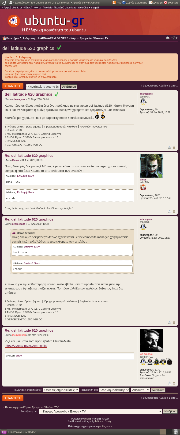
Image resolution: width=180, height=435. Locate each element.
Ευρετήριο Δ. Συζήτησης (21, 38)
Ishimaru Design (103, 421)
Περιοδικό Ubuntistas (65, 7)
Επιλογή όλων (25, 176)
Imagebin (95, 7)
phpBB (87, 418)
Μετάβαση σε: (29, 411)
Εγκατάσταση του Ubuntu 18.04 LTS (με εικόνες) (42, 2)
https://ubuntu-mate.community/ (26, 345)
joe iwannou (19, 335)
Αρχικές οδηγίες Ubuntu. (86, 2)
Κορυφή (174, 147)
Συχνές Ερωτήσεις (136, 2)
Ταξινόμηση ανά (105, 389)
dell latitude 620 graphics (28, 48)
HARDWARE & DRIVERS (53, 38)
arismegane (18, 99)
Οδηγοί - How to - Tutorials (38, 7)
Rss (118, 2)
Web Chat (83, 7)
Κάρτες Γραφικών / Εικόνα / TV (89, 38)
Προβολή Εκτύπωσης (167, 37)
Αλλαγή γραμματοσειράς (174, 38)
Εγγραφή (157, 2)
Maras (15, 160)
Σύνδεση (173, 2)
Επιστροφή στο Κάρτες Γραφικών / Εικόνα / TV (32, 407)
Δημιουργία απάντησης (12, 86)
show (19, 356)
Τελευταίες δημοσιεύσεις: (46, 389)
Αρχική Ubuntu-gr (13, 7)
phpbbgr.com (105, 426)
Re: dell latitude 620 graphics (29, 156)
